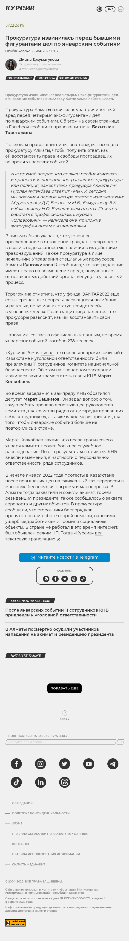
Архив (17, 823)
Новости (15, 25)
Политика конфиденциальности (41, 813)
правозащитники (19, 78)
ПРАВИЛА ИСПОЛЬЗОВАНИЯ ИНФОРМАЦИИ (46, 854)
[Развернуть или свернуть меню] (121, 9)
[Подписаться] (120, 742)
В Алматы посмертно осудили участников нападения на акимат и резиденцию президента (59, 632)
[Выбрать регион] (99, 9)
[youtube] (88, 763)
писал (47, 352)
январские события (73, 78)
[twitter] (64, 763)
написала (58, 220)
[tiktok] (16, 782)
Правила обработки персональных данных (50, 833)
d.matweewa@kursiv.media (38, 68)
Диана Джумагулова (39, 59)
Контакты (20, 844)
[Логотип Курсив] (20, 8)
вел (99, 533)
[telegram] (112, 763)
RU (110, 9)
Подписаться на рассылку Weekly (37, 736)
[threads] (64, 782)
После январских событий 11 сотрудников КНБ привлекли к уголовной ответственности (57, 613)
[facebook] (16, 763)
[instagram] (40, 763)
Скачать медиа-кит (28, 864)
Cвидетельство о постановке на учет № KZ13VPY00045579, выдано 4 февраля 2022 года (55, 900)
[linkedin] (40, 782)
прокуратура (46, 78)
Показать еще (64, 688)
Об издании (22, 803)
